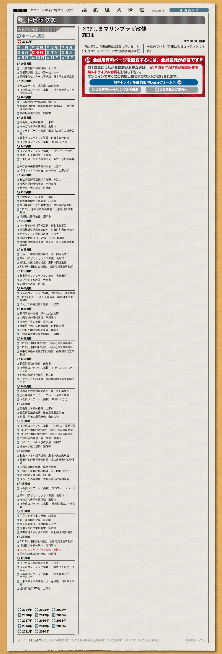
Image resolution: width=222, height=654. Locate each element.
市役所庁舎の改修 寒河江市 (37, 321)
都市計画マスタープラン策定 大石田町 (43, 275)
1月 (24, 47)
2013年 (44, 626)
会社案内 (152, 640)
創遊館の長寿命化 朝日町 (35, 475)
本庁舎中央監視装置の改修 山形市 (40, 166)
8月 (68, 52)
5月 (24, 52)
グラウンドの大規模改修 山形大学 (40, 233)
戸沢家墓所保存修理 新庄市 (37, 374)
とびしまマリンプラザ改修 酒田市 (40, 549)
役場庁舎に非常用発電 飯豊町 (38, 528)
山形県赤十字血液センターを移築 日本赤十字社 (47, 583)
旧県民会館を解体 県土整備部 (38, 466)
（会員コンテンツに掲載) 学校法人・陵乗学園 (47, 293)
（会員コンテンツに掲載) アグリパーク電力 (46, 150)
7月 (53, 52)
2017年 (27, 620)
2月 (38, 47)
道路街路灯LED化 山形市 (35, 588)
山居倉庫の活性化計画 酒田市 (38, 101)
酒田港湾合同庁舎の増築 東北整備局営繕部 (46, 532)
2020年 (27, 615)
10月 (38, 58)
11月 (53, 58)
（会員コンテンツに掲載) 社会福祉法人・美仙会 (47, 505)
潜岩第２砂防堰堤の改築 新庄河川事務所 (44, 391)
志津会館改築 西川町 (33, 283)
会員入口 (189, 10)
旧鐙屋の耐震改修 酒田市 (35, 216)
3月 (53, 47)
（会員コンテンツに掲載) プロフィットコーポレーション (47, 490)
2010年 (44, 631)
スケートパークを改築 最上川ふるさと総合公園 (47, 132)
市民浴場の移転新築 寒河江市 (38, 183)
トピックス (34, 640)
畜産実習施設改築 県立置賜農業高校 (42, 412)
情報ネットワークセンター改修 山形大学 (44, 170)
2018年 (61, 615)
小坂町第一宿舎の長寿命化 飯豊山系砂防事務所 (47, 161)
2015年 (61, 620)
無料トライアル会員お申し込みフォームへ (143, 82)
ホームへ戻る (33, 36)
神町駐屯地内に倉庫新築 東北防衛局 (42, 325)
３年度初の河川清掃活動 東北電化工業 (43, 225)
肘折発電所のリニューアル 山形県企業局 (44, 395)
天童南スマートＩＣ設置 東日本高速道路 (44, 137)
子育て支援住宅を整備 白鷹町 (38, 515)
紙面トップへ (197, 640)
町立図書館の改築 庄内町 (35, 519)
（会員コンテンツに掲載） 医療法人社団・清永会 (47, 568)
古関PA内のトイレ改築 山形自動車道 (42, 237)
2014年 (27, 626)
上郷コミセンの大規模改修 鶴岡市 (40, 442)
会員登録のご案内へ (172, 90)
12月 (68, 58)
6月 (38, 52)
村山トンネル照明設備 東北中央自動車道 (44, 455)
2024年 (27, 609)
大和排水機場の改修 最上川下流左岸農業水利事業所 (47, 244)
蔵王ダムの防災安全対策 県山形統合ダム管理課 (47, 461)
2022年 (61, 609)
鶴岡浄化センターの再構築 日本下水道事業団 (47, 76)
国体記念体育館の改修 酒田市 (38, 553)
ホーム (22, 640)
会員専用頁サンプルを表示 (115, 90)
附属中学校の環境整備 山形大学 (39, 416)
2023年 (44, 609)
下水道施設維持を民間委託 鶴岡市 (40, 334)
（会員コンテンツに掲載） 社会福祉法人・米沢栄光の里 (47, 91)
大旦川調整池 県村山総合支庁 (38, 524)
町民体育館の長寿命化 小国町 (38, 201)
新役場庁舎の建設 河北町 (35, 187)
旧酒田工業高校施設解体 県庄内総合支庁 (44, 254)
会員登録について (103, 640)
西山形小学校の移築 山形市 (37, 122)
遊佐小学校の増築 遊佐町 (35, 446)
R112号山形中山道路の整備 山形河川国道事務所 (46, 211)
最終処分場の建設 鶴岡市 (35, 113)
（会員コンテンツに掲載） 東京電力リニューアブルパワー (47, 576)
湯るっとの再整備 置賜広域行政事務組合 (44, 479)
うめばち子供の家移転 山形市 (38, 126)
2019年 (44, 615)
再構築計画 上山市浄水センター (39, 72)
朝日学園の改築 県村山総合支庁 (39, 313)
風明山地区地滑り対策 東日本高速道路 (43, 262)
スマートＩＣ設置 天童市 (35, 155)
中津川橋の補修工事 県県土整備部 (40, 438)
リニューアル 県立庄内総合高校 (39, 85)
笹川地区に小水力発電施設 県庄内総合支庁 (46, 205)
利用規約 (85, 640)
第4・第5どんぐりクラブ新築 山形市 (42, 258)
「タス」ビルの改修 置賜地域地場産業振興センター (47, 380)
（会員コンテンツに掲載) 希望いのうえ (43, 141)
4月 (68, 47)
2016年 (44, 620)
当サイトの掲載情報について (60, 640)
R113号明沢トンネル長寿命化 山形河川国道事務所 (46, 299)
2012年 (61, 626)
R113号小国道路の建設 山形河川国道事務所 (46, 266)
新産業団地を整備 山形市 (35, 363)
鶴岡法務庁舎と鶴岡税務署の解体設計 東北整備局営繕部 (47, 108)
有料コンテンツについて (130, 640)
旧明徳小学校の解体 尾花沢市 (38, 545)
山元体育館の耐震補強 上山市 (38, 68)
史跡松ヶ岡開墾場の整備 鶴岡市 (39, 329)
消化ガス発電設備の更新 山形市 (39, 304)
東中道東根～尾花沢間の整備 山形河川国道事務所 (47, 353)
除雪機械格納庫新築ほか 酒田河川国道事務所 (47, 229)
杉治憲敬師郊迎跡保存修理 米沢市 (40, 179)
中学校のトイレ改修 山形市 (37, 196)
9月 (24, 58)
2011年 (27, 631)
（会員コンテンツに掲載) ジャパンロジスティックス (47, 369)
